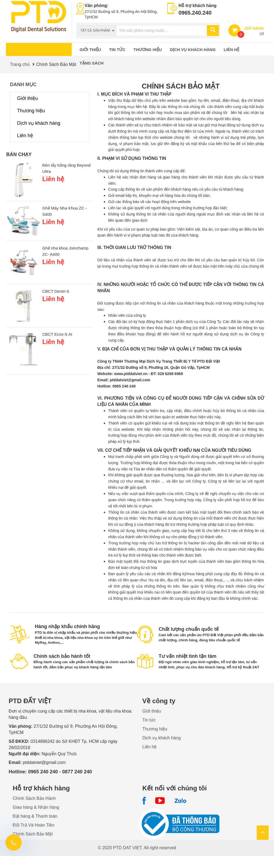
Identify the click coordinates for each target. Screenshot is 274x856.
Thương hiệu (147, 49)
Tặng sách (91, 63)
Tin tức (117, 49)
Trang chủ (20, 64)
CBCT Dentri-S (55, 291)
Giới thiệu (90, 49)
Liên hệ (231, 49)
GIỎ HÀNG (254, 28)
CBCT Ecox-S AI (57, 334)
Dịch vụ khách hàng (193, 49)
